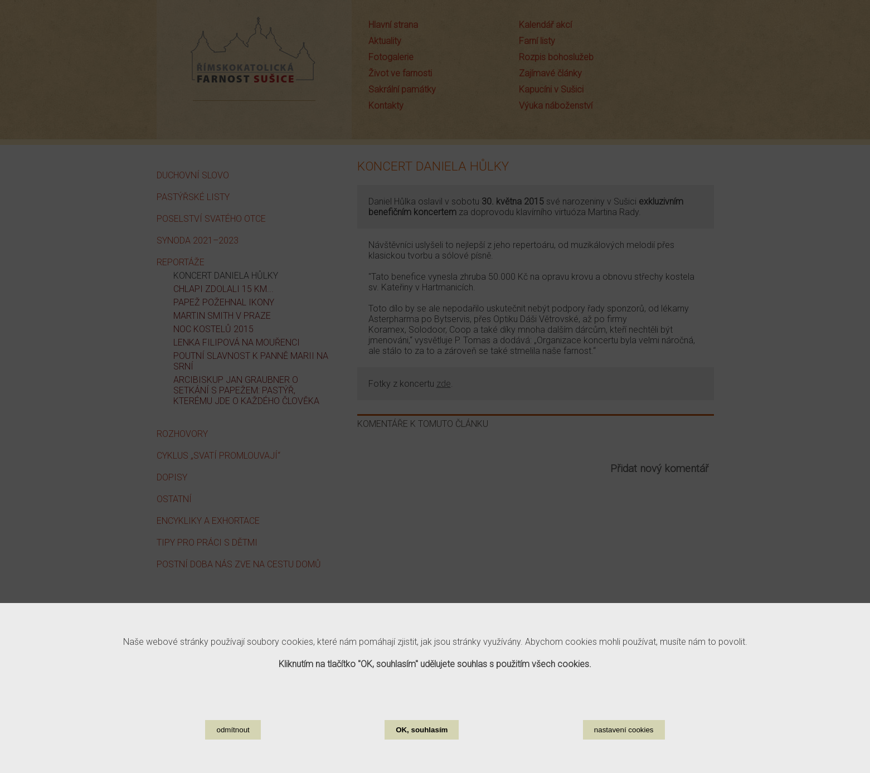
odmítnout (232, 745)
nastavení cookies (624, 745)
